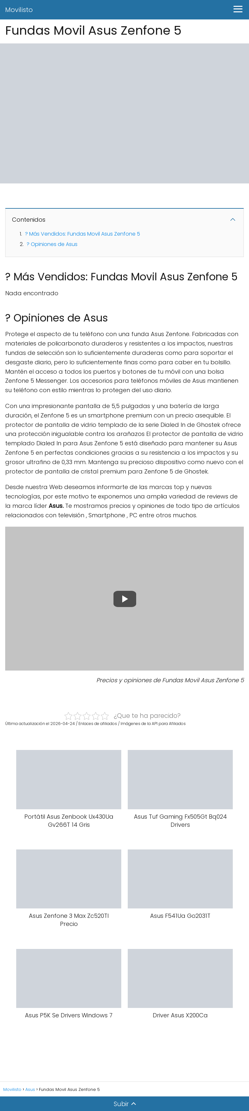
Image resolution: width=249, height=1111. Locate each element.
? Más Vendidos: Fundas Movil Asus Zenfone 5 (82, 234)
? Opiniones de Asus (52, 244)
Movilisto (19, 9)
